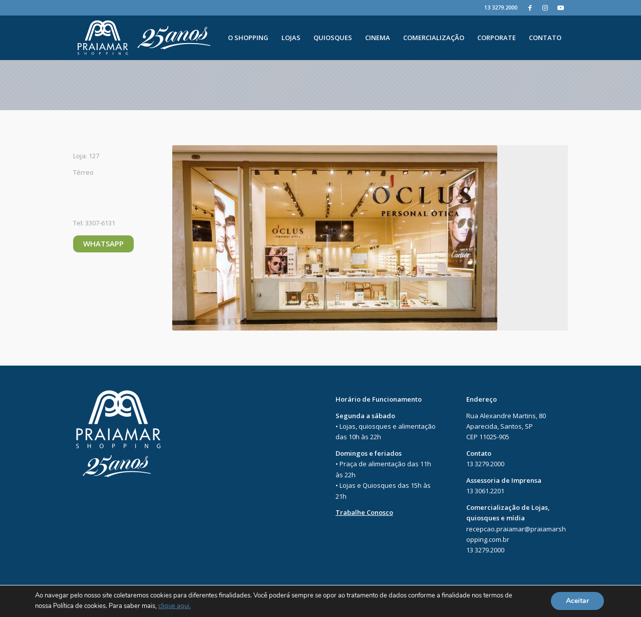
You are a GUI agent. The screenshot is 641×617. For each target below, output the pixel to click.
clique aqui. (174, 606)
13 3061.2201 (485, 490)
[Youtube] (560, 7)
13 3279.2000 (500, 7)
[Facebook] (530, 7)
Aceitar (577, 601)
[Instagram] (545, 7)
